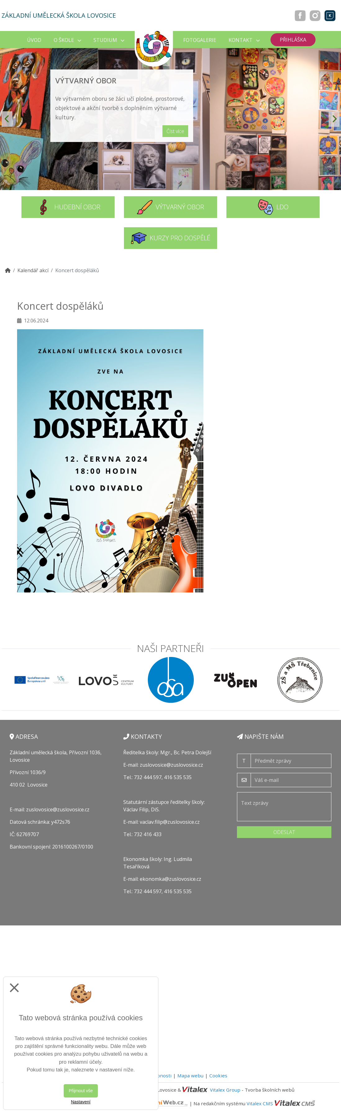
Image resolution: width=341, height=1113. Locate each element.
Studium (108, 40)
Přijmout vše (81, 1090)
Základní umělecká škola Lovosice (59, 15)
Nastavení (80, 1101)
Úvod (34, 40)
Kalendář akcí (32, 270)
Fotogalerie (199, 40)
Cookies (218, 1075)
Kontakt (244, 40)
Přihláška (293, 39)
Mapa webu (190, 1075)
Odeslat (284, 832)
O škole (67, 40)
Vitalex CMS (260, 1103)
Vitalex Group (225, 1090)
